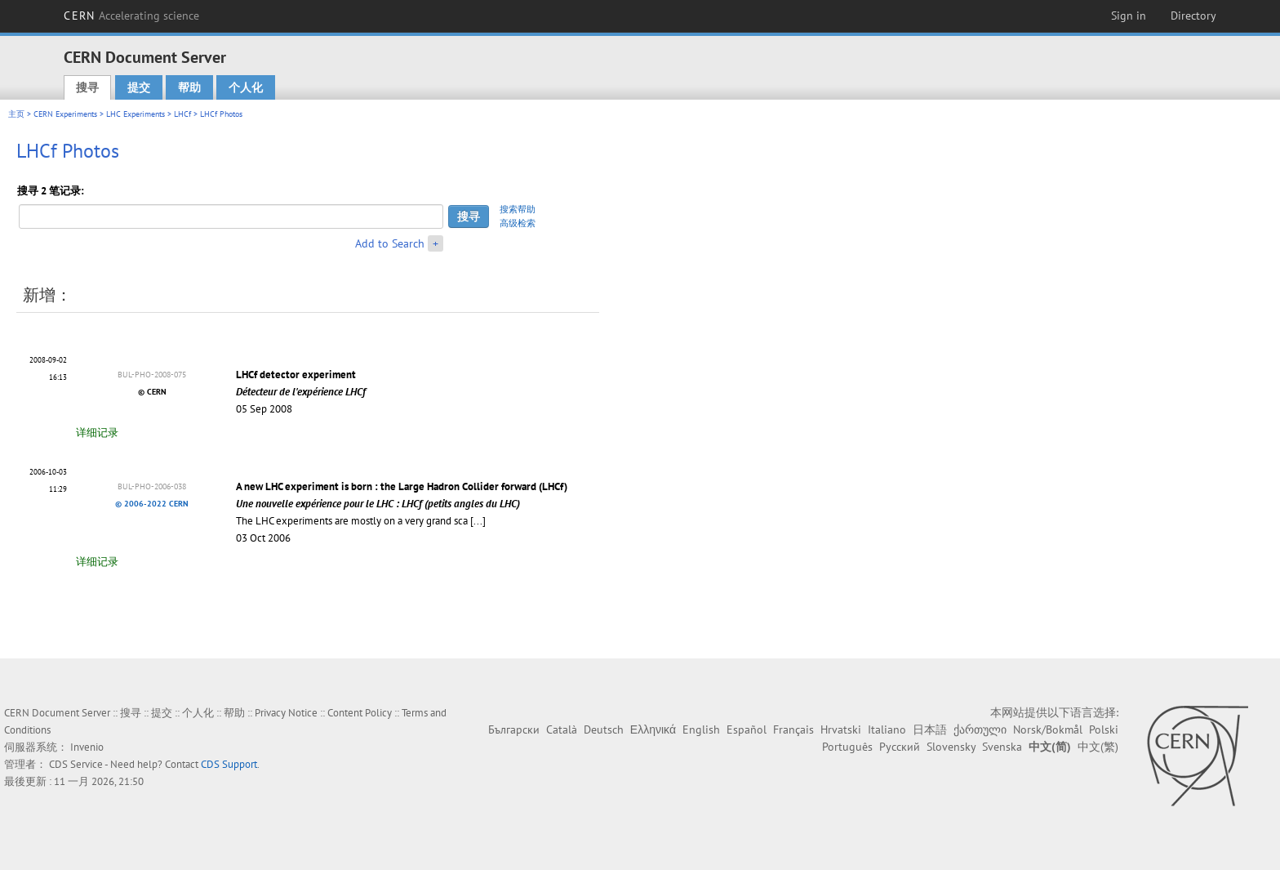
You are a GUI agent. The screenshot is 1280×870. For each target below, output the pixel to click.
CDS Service (76, 764)
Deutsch (604, 729)
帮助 (189, 87)
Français (793, 729)
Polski (1103, 729)
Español (747, 729)
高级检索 (518, 223)
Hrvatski (840, 729)
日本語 (930, 729)
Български (514, 729)
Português (847, 746)
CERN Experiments (65, 114)
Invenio (87, 747)
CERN (131, 15)
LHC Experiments (135, 114)
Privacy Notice (286, 713)
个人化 (246, 87)
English (701, 729)
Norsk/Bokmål (1047, 729)
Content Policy (359, 713)
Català (561, 729)
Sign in (1128, 15)
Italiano (887, 729)
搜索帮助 (518, 209)
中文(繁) (1098, 746)
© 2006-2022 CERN (152, 503)
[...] (478, 521)
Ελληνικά (653, 729)
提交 (138, 87)
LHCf (182, 114)
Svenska (1002, 746)
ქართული (980, 729)
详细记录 (97, 432)
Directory (1193, 15)
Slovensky (951, 746)
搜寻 (87, 87)
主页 (16, 114)
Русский (899, 746)
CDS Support (229, 764)
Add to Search (389, 243)
